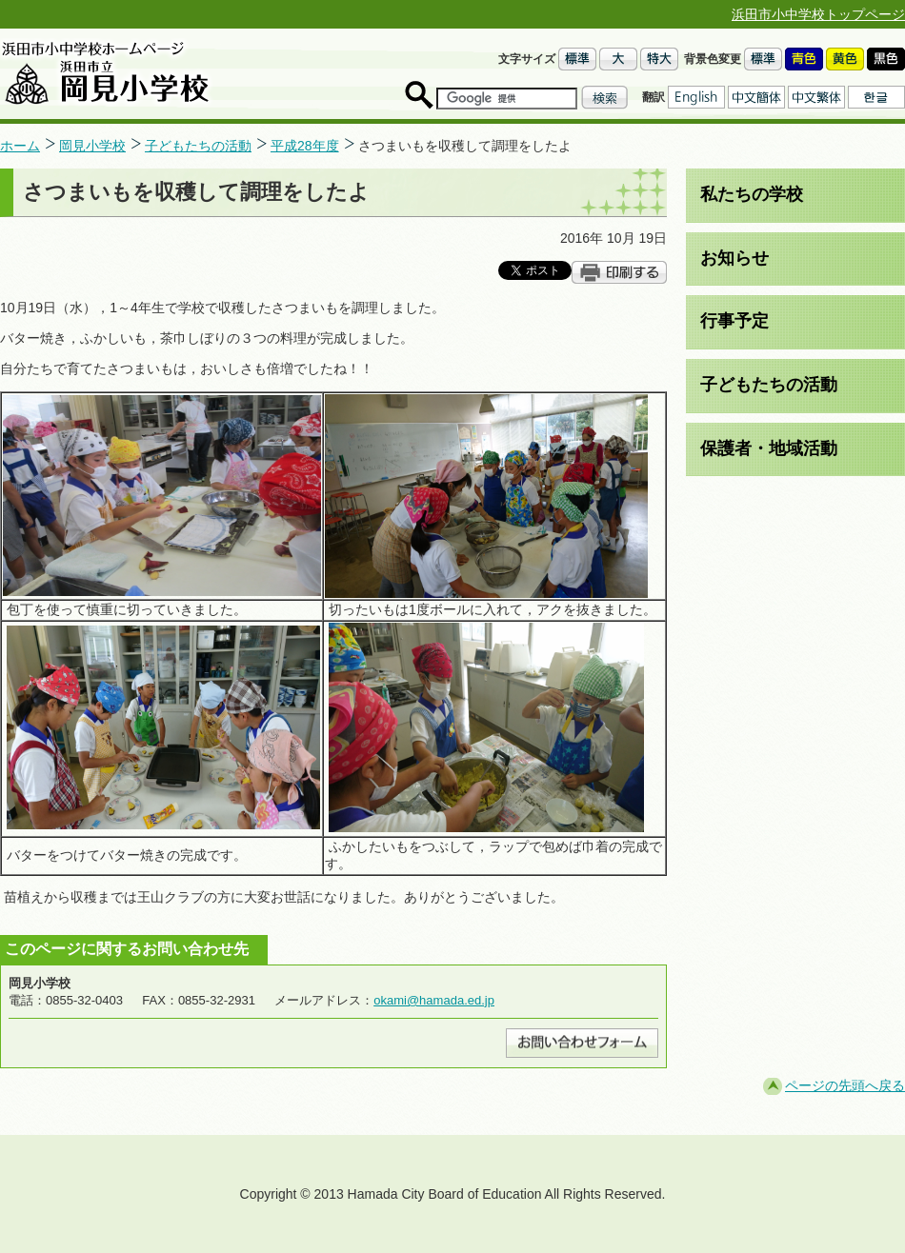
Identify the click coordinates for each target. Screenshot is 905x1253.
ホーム (20, 145)
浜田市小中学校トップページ (818, 14)
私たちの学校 (751, 194)
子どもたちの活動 (198, 145)
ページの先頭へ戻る (845, 1085)
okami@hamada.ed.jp (433, 1000)
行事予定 (734, 320)
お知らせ (734, 258)
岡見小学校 (92, 145)
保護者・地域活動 (768, 448)
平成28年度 (305, 145)
